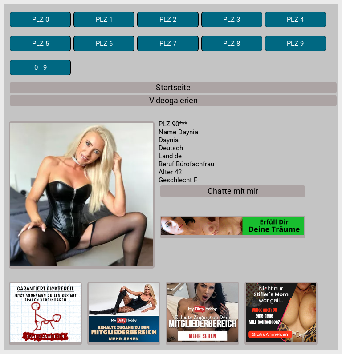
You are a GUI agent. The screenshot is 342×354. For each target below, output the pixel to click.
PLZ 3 (231, 20)
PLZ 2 (167, 20)
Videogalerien (173, 100)
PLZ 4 (295, 20)
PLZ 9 (295, 44)
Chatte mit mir (233, 191)
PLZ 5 (40, 44)
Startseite (173, 87)
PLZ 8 (231, 44)
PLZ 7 (167, 44)
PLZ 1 (104, 20)
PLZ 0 (40, 20)
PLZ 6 (104, 44)
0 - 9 (40, 68)
